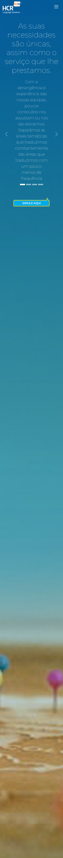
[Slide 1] (22, 184)
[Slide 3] (34, 184)
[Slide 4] (40, 184)
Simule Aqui (31, 203)
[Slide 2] (28, 184)
